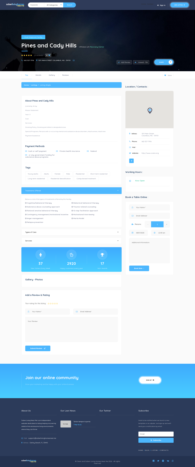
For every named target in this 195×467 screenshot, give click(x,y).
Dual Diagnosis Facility (33, 37)
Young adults (33, 174)
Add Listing (179, 5)
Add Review (124, 62)
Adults (46, 174)
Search (69, 5)
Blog (147, 450)
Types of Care (72, 232)
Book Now (139, 268)
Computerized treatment (86, 179)
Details (38, 75)
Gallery (52, 75)
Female (57, 174)
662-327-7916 (29, 60)
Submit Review (37, 348)
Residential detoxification (61, 179)
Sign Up (150, 380)
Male (68, 174)
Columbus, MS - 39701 (150, 136)
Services (72, 241)
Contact (149, 5)
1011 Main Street (148, 134)
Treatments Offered (72, 191)
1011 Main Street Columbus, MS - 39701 (54, 60)
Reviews (65, 75)
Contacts (164, 450)
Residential (80, 174)
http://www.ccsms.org (150, 153)
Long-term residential (36, 179)
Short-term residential (98, 174)
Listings (34, 85)
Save (168, 75)
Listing (155, 450)
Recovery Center (97, 47)
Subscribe (156, 440)
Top (26, 75)
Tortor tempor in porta (81, 422)
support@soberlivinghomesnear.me (42, 438)
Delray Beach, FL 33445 (39, 443)
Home (139, 5)
